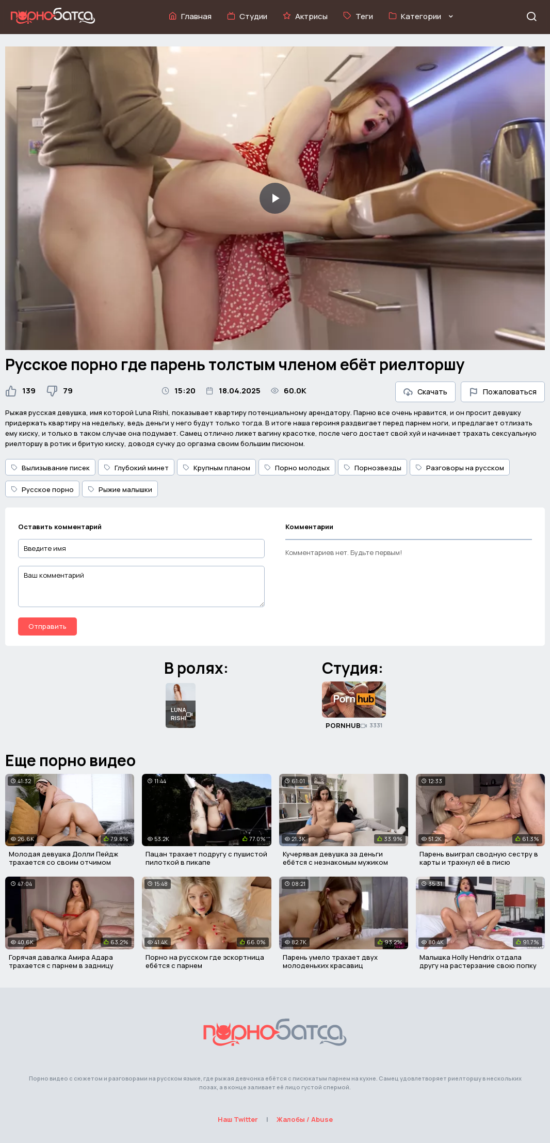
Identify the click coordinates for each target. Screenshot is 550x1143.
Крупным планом (216, 467)
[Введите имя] (141, 548)
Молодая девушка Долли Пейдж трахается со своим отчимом (63, 858)
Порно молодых (297, 467)
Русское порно (42, 489)
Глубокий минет (136, 467)
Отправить (47, 626)
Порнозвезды (372, 467)
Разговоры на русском (459, 467)
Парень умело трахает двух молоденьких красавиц (330, 961)
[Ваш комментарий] (141, 586)
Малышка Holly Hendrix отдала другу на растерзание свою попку (478, 961)
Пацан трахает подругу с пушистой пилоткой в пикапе (206, 858)
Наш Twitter (238, 1119)
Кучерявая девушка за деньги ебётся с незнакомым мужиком (335, 858)
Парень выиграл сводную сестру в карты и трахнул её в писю (478, 858)
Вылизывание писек (50, 467)
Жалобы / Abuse (305, 1119)
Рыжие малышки (120, 489)
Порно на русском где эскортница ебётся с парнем (204, 961)
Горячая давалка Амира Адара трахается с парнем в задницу (61, 961)
